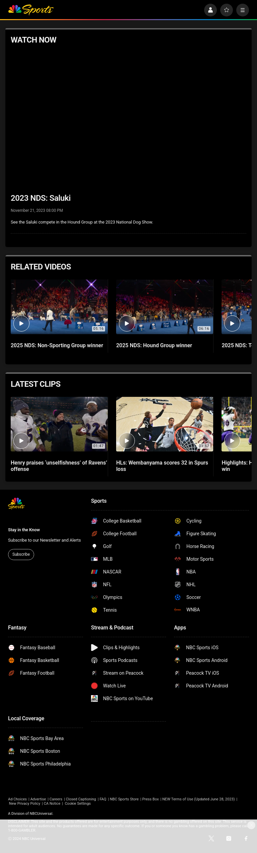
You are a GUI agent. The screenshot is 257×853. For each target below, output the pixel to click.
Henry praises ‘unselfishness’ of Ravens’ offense (59, 466)
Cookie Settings (78, 803)
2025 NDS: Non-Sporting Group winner (57, 345)
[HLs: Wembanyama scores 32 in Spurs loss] (164, 424)
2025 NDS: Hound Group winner (154, 345)
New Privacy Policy (24, 803)
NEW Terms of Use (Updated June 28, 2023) (198, 799)
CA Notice (52, 803)
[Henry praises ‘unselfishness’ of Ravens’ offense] (59, 424)
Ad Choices (17, 799)
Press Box (150, 799)
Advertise (38, 799)
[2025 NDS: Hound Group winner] (164, 307)
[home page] (31, 10)
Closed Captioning (81, 799)
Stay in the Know (24, 529)
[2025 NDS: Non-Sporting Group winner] (59, 307)
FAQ (103, 799)
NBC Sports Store (124, 799)
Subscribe (21, 554)
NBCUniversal (41, 813)
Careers (56, 799)
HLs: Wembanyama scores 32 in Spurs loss (162, 466)
